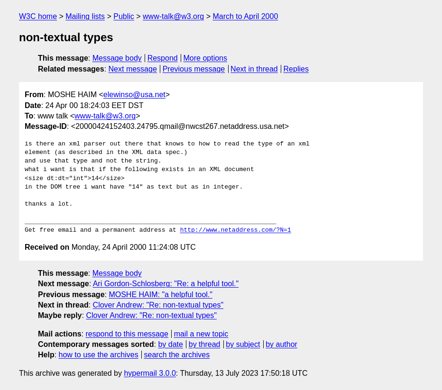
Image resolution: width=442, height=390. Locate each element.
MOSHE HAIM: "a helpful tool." (160, 294)
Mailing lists (85, 16)
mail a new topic (201, 334)
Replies (296, 69)
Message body (117, 58)
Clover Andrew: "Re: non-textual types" (158, 305)
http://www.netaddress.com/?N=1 (235, 230)
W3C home (38, 16)
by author (281, 344)
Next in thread (254, 69)
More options (206, 58)
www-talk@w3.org (173, 16)
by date (170, 344)
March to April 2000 (245, 16)
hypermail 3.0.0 (149, 373)
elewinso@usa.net (134, 95)
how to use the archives (98, 355)
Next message (133, 69)
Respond (162, 58)
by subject (243, 344)
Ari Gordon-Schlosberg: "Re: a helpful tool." (166, 284)
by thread (205, 344)
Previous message (194, 69)
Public (123, 16)
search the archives (177, 355)
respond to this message (126, 334)
